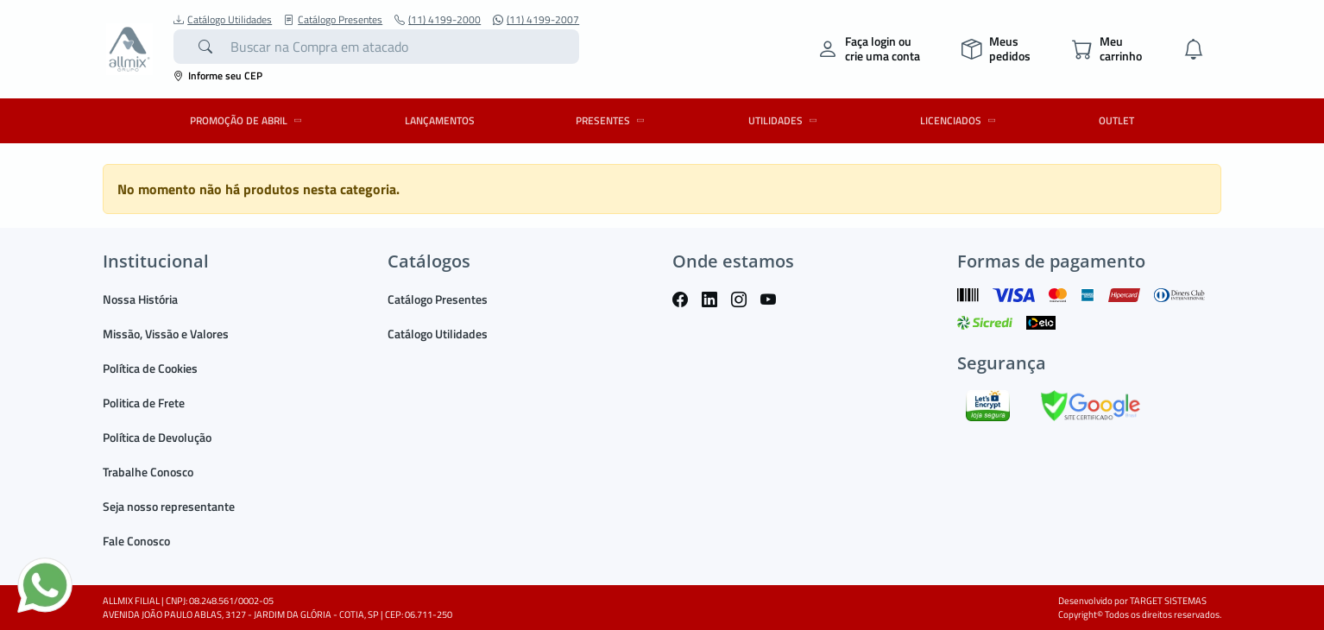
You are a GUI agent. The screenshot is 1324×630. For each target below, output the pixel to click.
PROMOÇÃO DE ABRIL (248, 120)
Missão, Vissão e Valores (166, 333)
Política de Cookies (150, 368)
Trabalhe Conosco (148, 472)
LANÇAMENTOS (440, 120)
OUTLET (1116, 120)
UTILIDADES (785, 120)
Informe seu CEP (217, 75)
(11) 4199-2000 (437, 20)
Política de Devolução (157, 437)
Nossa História (140, 299)
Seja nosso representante (169, 506)
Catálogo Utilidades (222, 20)
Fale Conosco (136, 541)
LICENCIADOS (960, 120)
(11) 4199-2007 (536, 20)
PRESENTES (613, 120)
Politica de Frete (144, 403)
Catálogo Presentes (333, 20)
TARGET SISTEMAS (1168, 601)
